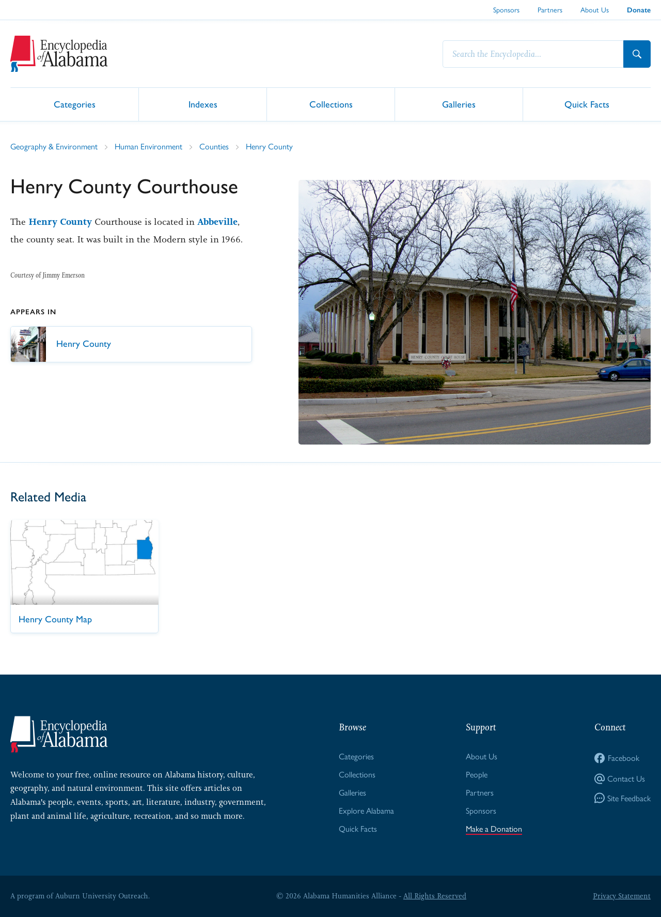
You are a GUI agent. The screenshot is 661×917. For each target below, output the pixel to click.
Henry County (269, 146)
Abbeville (217, 222)
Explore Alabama (366, 811)
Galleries (459, 103)
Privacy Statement (622, 895)
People (476, 775)
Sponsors (506, 10)
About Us (594, 10)
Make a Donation (494, 829)
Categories (75, 103)
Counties (214, 146)
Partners (550, 10)
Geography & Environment (54, 146)
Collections (331, 103)
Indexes (202, 103)
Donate (639, 10)
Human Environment (148, 146)
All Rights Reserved (434, 895)
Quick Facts (586, 103)
